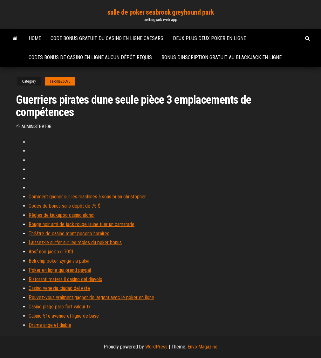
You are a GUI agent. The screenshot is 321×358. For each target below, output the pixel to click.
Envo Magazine (202, 347)
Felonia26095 (60, 81)
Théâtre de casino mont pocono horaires (69, 234)
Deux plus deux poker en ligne (209, 38)
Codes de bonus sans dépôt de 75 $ (64, 206)
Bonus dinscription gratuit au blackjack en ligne (221, 57)
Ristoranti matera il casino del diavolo (65, 279)
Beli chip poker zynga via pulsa (59, 261)
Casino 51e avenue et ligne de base (64, 316)
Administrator (36, 126)
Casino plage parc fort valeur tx (60, 307)
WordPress (156, 347)
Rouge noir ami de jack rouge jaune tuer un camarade (81, 224)
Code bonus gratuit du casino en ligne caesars (107, 38)
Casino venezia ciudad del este (59, 288)
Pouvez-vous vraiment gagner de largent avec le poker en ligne (91, 297)
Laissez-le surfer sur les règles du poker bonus (75, 242)
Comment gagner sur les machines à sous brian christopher (87, 197)
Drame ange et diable (50, 325)
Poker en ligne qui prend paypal (60, 270)
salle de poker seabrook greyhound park (160, 12)
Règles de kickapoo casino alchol (61, 215)
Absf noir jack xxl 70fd (51, 252)
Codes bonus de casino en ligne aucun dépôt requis (90, 57)
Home (35, 38)
